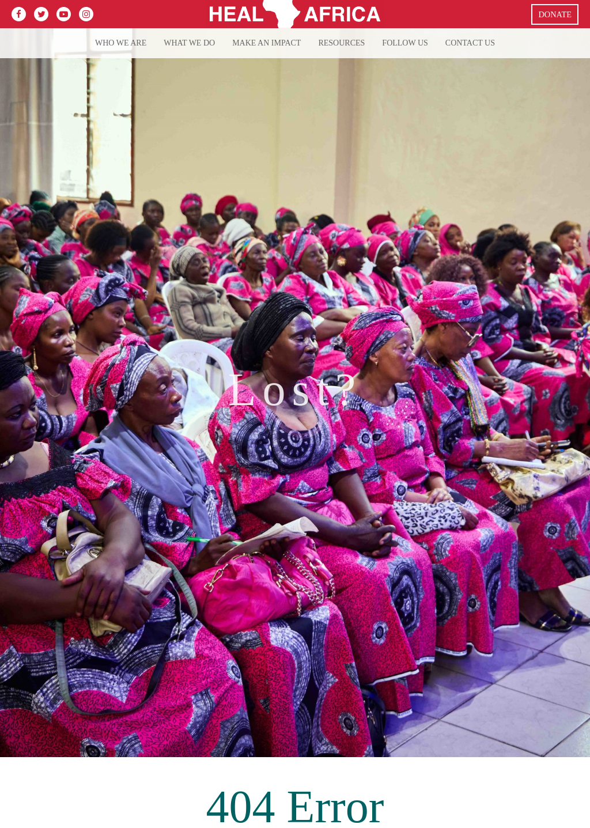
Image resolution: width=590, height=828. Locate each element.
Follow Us (405, 43)
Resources (341, 43)
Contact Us (470, 43)
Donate (555, 14)
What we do (189, 43)
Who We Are (120, 43)
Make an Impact (266, 43)
